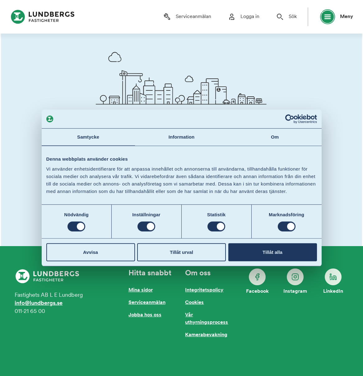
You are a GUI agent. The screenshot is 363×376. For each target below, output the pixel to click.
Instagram (295, 281)
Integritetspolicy (204, 290)
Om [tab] (275, 137)
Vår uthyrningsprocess (206, 319)
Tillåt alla (272, 252)
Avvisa (90, 252)
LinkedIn (333, 281)
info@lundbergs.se (39, 303)
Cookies (194, 302)
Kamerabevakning (206, 334)
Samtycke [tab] (88, 137)
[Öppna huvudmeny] (333, 16)
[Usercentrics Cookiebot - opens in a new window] (290, 119)
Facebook (257, 281)
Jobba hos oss (144, 315)
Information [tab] (182, 137)
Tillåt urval (181, 252)
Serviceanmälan (146, 302)
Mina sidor (140, 290)
